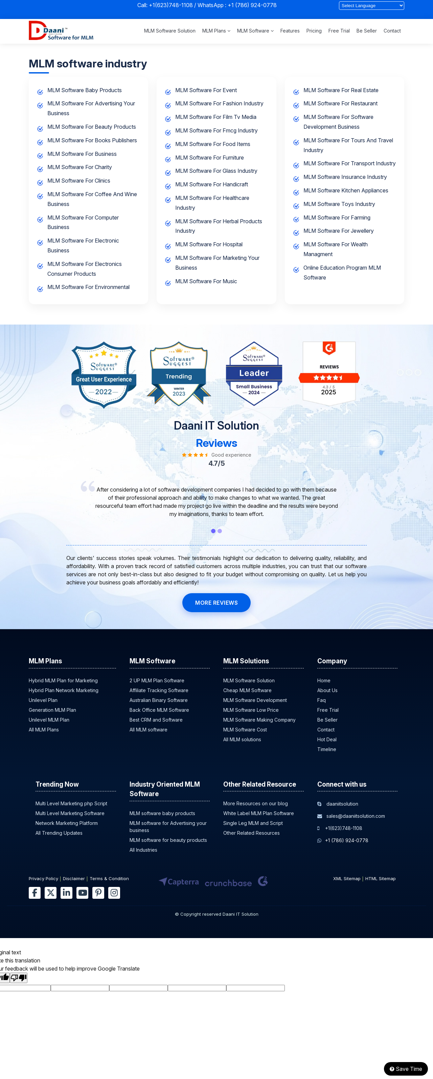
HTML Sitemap (380, 878)
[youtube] (82, 893)
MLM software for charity (79, 167)
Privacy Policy (43, 878)
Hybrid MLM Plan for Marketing (63, 680)
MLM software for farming (336, 217)
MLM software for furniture (209, 157)
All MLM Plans (44, 729)
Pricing (314, 31)
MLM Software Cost (245, 729)
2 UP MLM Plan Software (157, 680)
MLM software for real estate (341, 90)
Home (324, 680)
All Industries (143, 850)
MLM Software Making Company (259, 720)
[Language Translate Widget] (371, 5)
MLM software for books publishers (92, 140)
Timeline (326, 749)
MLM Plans (216, 31)
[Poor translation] (18, 978)
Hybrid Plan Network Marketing (63, 690)
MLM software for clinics (78, 180)
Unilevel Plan (43, 700)
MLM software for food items (212, 144)
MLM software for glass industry (216, 170)
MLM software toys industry (339, 204)
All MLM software (148, 729)
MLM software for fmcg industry (216, 130)
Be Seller (367, 31)
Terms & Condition (109, 878)
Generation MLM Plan (52, 710)
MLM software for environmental (88, 287)
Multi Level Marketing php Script (71, 803)
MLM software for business (82, 153)
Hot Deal (327, 739)
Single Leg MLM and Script (253, 823)
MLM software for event (206, 90)
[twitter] (50, 893)
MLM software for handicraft (211, 184)
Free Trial (339, 31)
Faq (321, 700)
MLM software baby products (84, 90)
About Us (327, 690)
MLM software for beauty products (91, 126)
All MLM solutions (242, 739)
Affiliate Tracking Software (159, 690)
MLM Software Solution (170, 31)
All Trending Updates (59, 833)
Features (290, 31)
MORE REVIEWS (216, 602)
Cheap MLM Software (247, 690)
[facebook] (35, 893)
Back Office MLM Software (159, 710)
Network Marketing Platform (67, 823)
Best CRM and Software (156, 720)
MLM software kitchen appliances (345, 190)
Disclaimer (74, 878)
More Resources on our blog (255, 803)
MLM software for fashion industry (219, 103)
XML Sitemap (347, 878)
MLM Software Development (255, 700)
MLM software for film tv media (215, 116)
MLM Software (255, 31)
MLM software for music (206, 281)
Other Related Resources (251, 833)
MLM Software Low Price (251, 710)
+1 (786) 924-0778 (252, 5)
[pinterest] (98, 893)
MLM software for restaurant (340, 103)
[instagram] (114, 893)
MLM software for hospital (209, 244)
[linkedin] (66, 893)
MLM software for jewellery (338, 230)
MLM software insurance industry (345, 176)
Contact (392, 31)
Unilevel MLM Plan (49, 720)
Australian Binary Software (159, 700)
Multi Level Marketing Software (70, 813)
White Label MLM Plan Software (258, 813)
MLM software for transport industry (349, 163)
